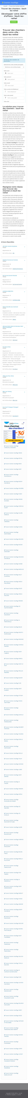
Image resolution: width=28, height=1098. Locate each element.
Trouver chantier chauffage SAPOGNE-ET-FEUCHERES (14, 1021)
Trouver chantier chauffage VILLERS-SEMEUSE (13, 513)
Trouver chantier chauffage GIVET (13, 469)
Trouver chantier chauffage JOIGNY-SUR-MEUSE (13, 910)
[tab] (14, 247)
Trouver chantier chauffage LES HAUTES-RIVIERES (12, 607)
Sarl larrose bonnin (17, 284)
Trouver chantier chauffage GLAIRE (13, 827)
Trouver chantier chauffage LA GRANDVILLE (12, 880)
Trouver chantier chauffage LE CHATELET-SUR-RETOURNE (12, 970)
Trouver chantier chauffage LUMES (13, 769)
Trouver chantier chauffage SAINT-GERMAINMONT (13, 887)
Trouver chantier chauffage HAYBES (13, 564)
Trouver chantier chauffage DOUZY (13, 588)
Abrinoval (15, 340)
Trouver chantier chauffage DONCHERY (11, 550)
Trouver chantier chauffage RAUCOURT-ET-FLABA (11, 821)
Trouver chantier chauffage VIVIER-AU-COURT (14, 506)
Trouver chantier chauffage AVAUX (13, 1015)
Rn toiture (15, 369)
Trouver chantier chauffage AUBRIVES (14, 839)
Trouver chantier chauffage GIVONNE (14, 764)
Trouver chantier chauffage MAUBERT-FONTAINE (14, 727)
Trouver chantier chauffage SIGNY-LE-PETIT (13, 664)
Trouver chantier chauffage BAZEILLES (14, 569)
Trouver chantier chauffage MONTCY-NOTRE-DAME (13, 633)
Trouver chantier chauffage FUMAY (13, 494)
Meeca (14, 319)
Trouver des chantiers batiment (16, 6)
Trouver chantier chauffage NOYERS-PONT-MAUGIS (13, 929)
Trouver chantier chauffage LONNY (13, 1048)
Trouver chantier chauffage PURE (13, 977)
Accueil (5, 6)
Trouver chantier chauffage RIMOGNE (14, 639)
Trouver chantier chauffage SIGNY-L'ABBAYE (13, 652)
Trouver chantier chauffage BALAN (13, 627)
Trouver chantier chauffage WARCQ (13, 658)
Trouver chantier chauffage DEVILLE (14, 753)
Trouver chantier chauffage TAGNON (14, 788)
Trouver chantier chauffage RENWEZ (14, 601)
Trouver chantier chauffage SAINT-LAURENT (13, 689)
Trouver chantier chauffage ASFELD (13, 794)
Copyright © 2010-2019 (11, 1093)
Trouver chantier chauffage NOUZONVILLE (11, 475)
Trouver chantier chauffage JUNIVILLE (14, 714)
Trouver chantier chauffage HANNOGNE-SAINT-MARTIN (11, 1028)
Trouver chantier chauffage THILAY (13, 758)
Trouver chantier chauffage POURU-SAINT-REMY (13, 701)
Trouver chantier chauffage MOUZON (14, 539)
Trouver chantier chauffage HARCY (13, 1010)
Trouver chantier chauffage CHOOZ (13, 898)
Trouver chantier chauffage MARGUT (14, 893)
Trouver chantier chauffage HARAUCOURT (11, 866)
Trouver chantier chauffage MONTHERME (11, 533)
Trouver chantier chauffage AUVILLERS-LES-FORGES (11, 800)
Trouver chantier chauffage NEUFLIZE (14, 923)
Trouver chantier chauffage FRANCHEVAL (11, 950)
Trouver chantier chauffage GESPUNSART (11, 747)
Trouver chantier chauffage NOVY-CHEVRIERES (13, 936)
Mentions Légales (11, 1094)
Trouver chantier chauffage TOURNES (14, 734)
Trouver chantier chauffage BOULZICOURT (11, 833)
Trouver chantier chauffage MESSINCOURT (11, 990)
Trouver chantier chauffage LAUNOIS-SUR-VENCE (13, 983)
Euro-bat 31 (15, 416)
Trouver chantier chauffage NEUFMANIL (11, 708)
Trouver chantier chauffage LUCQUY (14, 1054)
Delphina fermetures (18, 268)
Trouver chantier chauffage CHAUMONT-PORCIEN (11, 1060)
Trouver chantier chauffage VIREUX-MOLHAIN (13, 594)
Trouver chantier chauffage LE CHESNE (12, 782)
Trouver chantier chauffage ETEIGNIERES (11, 1042)
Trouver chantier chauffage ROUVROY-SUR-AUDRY (14, 1004)
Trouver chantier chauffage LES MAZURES (12, 807)
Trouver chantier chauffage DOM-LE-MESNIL (13, 740)
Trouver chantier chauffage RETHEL (13, 458)
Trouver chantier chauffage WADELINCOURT (11, 1074)
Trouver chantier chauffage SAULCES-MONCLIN (13, 957)
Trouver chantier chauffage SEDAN (13, 453)
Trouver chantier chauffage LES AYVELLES (12, 814)
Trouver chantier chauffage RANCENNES (11, 917)
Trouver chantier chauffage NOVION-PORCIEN (13, 1035)
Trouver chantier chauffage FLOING (13, 527)
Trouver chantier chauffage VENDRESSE (11, 1067)
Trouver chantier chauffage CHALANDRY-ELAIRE (11, 997)
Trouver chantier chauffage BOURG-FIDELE (13, 852)
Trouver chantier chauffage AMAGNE (14, 904)
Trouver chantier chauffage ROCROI (13, 544)
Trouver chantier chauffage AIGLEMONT (11, 613)
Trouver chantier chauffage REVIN (13, 463)
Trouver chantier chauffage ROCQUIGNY (11, 845)
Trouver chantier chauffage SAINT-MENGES (13, 775)
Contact (19, 1094)
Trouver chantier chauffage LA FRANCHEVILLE (12, 620)
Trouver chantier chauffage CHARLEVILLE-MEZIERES (11, 446)
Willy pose (15, 384)
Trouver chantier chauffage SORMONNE (11, 943)
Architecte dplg (16, 300)
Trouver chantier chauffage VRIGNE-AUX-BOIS (13, 500)
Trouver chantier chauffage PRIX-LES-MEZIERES (13, 671)
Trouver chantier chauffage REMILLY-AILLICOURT (13, 859)
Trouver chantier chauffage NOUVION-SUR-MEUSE (14, 557)
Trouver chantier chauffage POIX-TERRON (12, 873)
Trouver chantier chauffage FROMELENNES (11, 720)
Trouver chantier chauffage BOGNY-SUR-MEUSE (13, 482)
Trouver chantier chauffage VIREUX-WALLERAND (13, 582)
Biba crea (15, 400)
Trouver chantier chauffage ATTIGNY (14, 695)
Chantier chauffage (10, 2)
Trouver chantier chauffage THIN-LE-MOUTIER (13, 964)
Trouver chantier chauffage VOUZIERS (14, 488)
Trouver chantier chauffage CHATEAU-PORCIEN (14, 645)
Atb (13, 253)
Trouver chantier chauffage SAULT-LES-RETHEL (13, 575)
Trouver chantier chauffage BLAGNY (14, 677)
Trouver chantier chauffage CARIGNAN (11, 520)
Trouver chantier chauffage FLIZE (13, 683)
